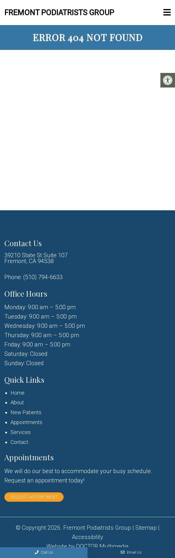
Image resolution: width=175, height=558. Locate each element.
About (17, 402)
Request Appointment (34, 497)
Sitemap (146, 528)
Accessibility (87, 537)
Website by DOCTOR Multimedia (87, 546)
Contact (19, 442)
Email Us (131, 552)
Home (17, 393)
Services (20, 432)
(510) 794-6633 (43, 277)
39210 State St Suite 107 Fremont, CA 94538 (36, 258)
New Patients (25, 412)
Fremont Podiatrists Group (59, 12)
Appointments (26, 422)
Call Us (44, 552)
